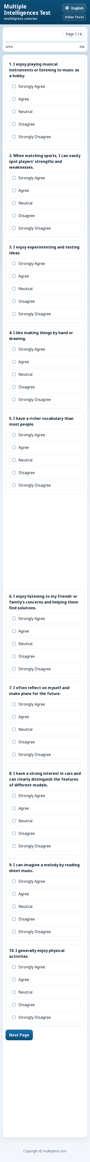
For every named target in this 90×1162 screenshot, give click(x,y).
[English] (74, 8)
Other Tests (74, 17)
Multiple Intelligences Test (27, 9)
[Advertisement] (45, 541)
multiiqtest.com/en (20, 18)
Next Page (19, 1035)
